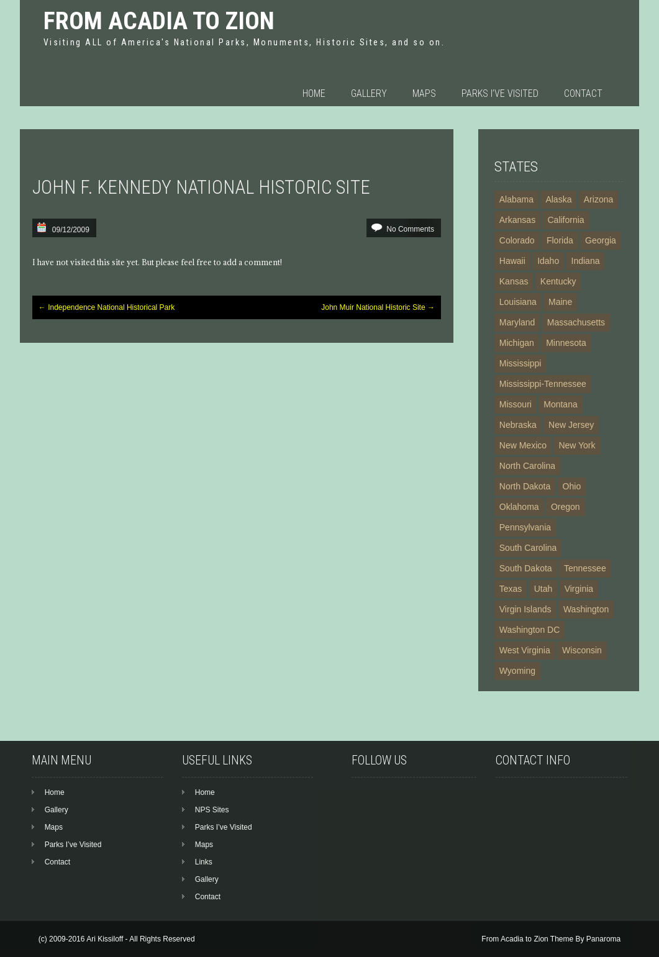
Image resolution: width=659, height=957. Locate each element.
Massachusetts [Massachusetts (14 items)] (576, 322)
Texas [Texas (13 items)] (510, 589)
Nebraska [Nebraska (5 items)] (518, 425)
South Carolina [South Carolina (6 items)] (528, 548)
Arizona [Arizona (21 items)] (598, 199)
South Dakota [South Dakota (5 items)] (525, 568)
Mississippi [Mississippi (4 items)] (520, 363)
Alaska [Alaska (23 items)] (558, 199)
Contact (583, 93)
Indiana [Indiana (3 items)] (585, 261)
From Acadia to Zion (159, 20)
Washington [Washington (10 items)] (586, 609)
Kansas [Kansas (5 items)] (514, 281)
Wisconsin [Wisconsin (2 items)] (582, 650)
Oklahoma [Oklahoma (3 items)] (519, 507)
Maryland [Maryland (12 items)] (517, 322)
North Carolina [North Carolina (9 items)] (527, 466)
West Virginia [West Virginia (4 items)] (524, 650)
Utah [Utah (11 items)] (543, 589)
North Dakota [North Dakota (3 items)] (524, 486)
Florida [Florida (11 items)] (560, 240)
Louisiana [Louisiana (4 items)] (518, 302)
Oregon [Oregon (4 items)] (565, 507)
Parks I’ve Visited (500, 93)
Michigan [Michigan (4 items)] (516, 343)
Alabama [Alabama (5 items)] (516, 199)
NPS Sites (212, 809)
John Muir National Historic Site (378, 307)
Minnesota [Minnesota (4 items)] (566, 343)
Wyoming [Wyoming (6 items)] (517, 671)
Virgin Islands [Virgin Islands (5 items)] (525, 609)
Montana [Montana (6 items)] (560, 404)
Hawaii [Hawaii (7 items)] (512, 261)
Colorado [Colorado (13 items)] (517, 240)
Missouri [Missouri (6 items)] (515, 404)
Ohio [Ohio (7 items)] (572, 486)
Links (203, 862)
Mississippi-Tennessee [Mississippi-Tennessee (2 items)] (542, 384)
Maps (424, 93)
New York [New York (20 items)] (576, 445)
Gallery (369, 93)
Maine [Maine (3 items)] (560, 302)
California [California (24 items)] (565, 220)
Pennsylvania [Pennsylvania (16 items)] (525, 527)
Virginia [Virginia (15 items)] (579, 589)
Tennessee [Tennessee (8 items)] (585, 568)
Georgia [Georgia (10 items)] (600, 240)
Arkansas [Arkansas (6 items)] (517, 220)
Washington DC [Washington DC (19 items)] (529, 630)
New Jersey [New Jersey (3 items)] (571, 425)
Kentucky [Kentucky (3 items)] (558, 281)
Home (313, 93)
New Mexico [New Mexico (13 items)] (523, 445)
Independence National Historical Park (107, 307)
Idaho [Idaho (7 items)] (548, 261)
